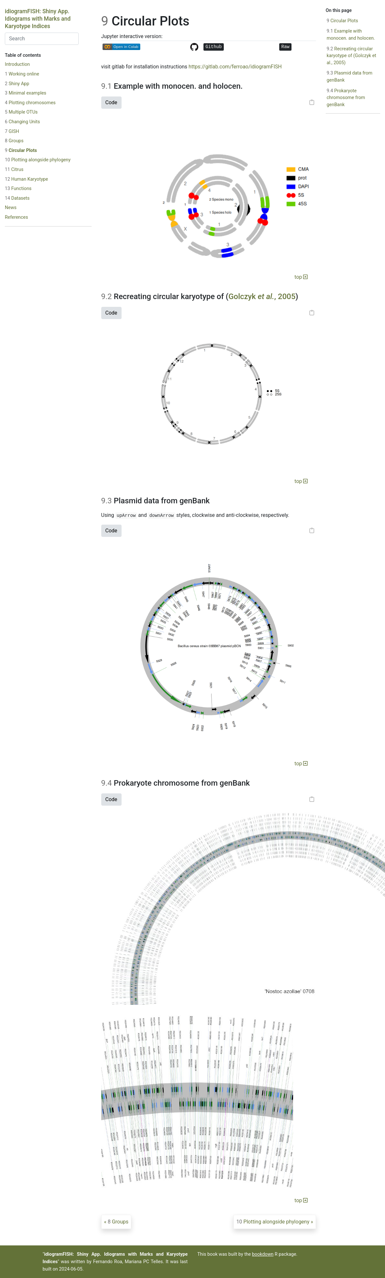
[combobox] (42, 39)
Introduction (17, 64)
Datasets (17, 198)
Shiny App (17, 83)
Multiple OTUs (21, 112)
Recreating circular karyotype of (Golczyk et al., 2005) (351, 55)
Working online (22, 74)
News (10, 207)
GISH (12, 131)
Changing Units (22, 122)
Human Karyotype (26, 179)
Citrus (14, 169)
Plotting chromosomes (30, 103)
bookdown (263, 1254)
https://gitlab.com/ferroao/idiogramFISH (235, 67)
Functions (18, 188)
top (301, 277)
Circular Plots (21, 150)
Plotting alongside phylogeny (38, 160)
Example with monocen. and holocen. (351, 34)
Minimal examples (25, 93)
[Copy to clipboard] (312, 102)
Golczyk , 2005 (261, 296)
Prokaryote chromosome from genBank (346, 97)
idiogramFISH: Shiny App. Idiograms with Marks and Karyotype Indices (38, 18)
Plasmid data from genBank (349, 76)
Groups (14, 141)
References (16, 217)
